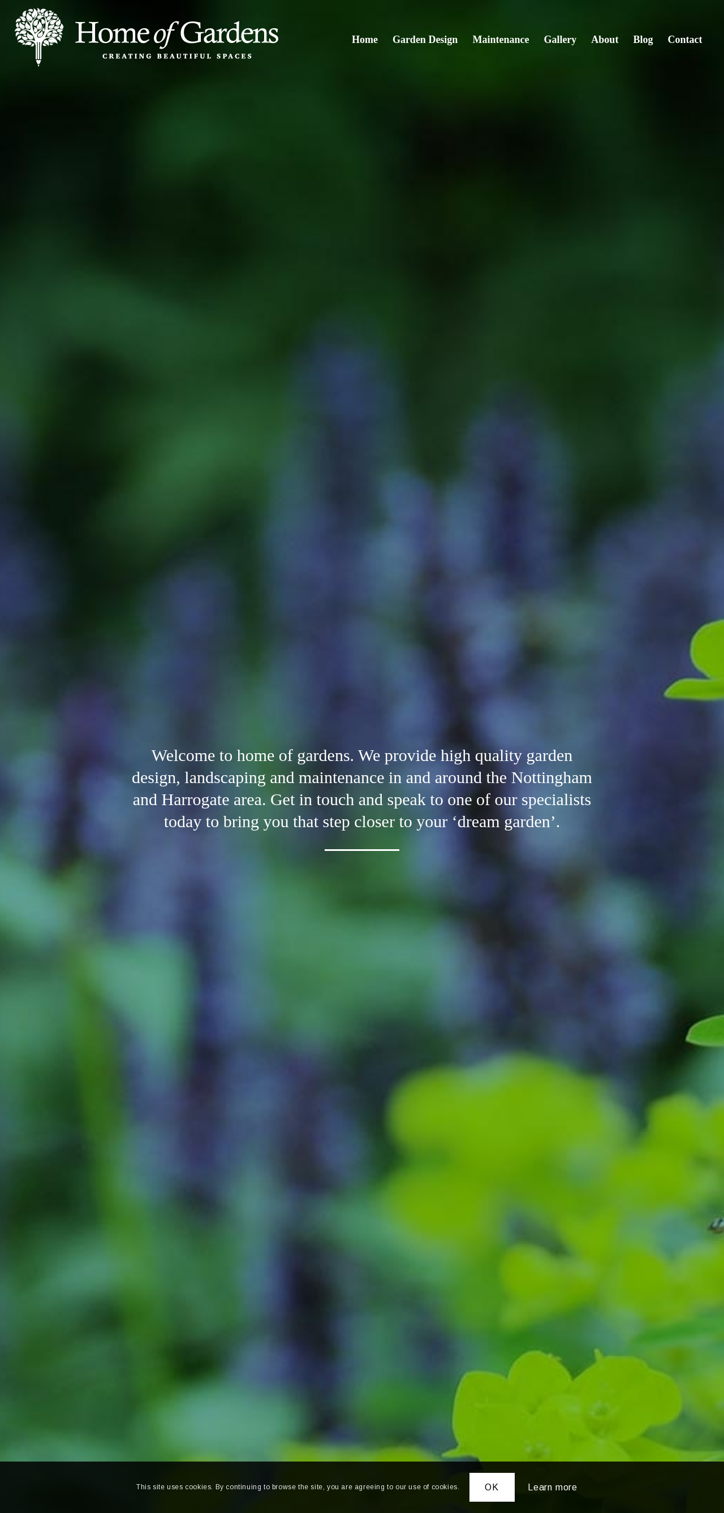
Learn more (553, 1487)
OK (492, 1487)
